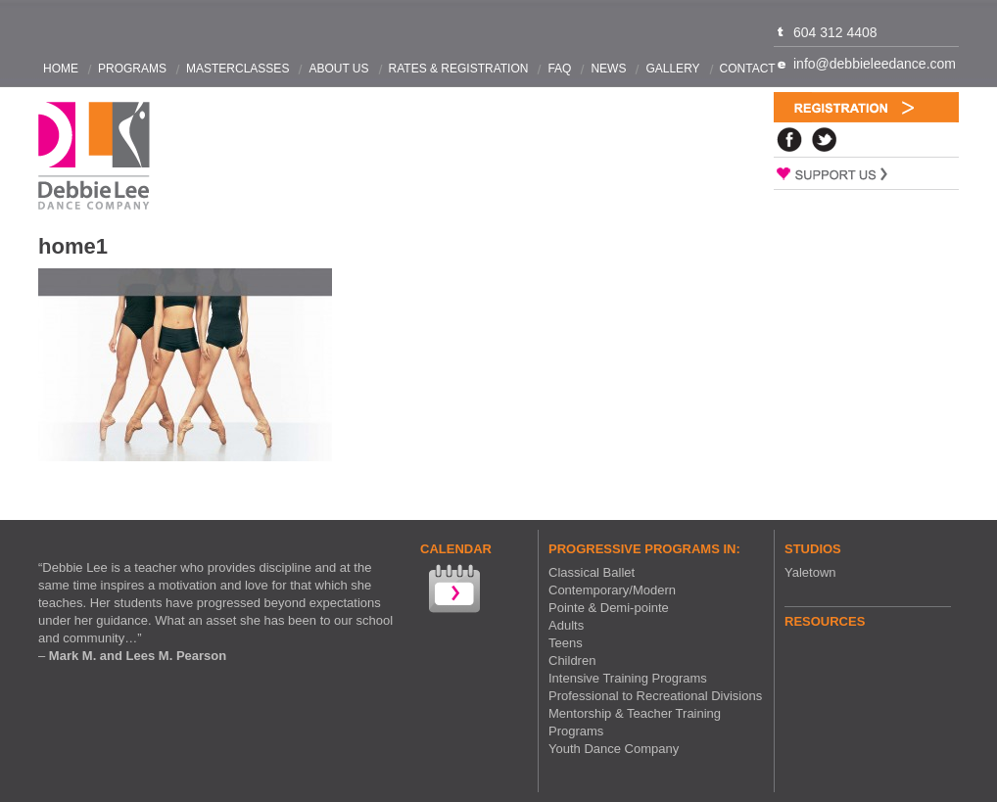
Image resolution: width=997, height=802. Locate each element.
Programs (132, 68)
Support (866, 173)
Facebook (789, 139)
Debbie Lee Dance (94, 156)
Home (60, 68)
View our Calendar (452, 591)
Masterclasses (237, 68)
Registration (866, 107)
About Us (338, 68)
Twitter (824, 139)
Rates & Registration (459, 68)
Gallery (672, 68)
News (608, 68)
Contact (748, 68)
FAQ (559, 68)
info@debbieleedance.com (874, 63)
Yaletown (810, 572)
